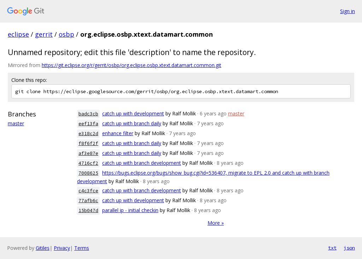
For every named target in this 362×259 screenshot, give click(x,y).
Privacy (62, 248)
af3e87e (88, 153)
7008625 (88, 173)
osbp (66, 34)
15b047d (88, 210)
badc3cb (88, 114)
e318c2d (88, 134)
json (349, 248)
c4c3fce (88, 191)
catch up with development (133, 113)
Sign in (347, 11)
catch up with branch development (141, 162)
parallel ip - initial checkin (130, 210)
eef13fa (88, 124)
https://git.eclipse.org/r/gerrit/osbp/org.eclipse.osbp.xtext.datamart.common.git (131, 65)
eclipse (18, 34)
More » (216, 222)
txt (332, 248)
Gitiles (42, 248)
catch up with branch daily (131, 123)
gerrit (44, 34)
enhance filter (117, 133)
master (16, 123)
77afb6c (88, 201)
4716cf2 (88, 163)
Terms (81, 248)
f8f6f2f (88, 143)
